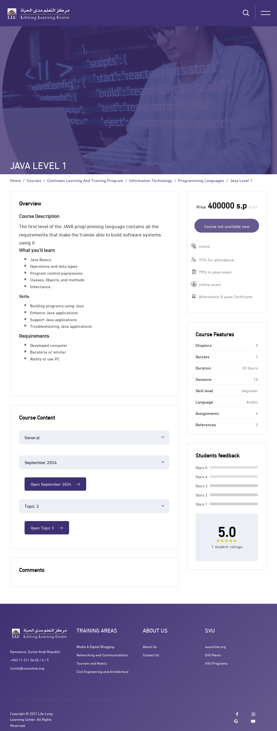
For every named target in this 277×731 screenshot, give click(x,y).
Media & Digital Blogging (95, 646)
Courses (34, 180)
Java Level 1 (241, 180)
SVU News (213, 654)
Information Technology (150, 180)
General (32, 437)
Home (15, 180)
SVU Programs (216, 663)
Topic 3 (32, 505)
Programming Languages (201, 180)
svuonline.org (215, 646)
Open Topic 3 (47, 527)
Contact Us (151, 654)
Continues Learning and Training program (85, 180)
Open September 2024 (55, 484)
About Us (150, 646)
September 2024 (41, 462)
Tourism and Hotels (91, 663)
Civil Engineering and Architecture (102, 671)
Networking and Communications (102, 654)
